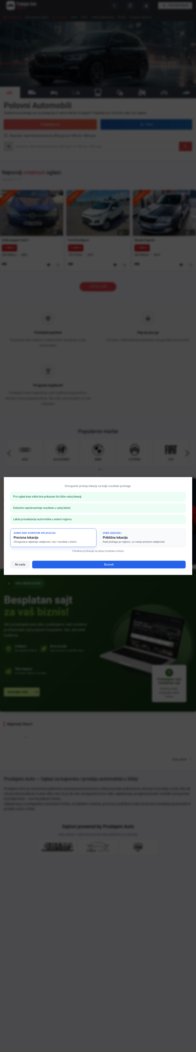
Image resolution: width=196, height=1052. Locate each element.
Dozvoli (109, 564)
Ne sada (20, 564)
